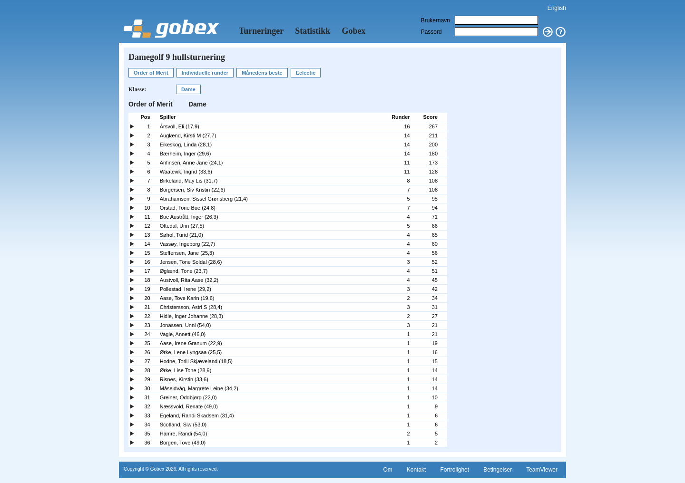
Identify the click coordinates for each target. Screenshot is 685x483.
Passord (431, 32)
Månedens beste (262, 73)
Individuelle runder (205, 73)
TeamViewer (542, 469)
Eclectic (306, 73)
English (557, 8)
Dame (188, 89)
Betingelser (497, 469)
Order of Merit (151, 73)
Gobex (353, 31)
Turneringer (261, 31)
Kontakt (416, 469)
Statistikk (312, 31)
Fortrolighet (454, 469)
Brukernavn (435, 20)
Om (387, 469)
